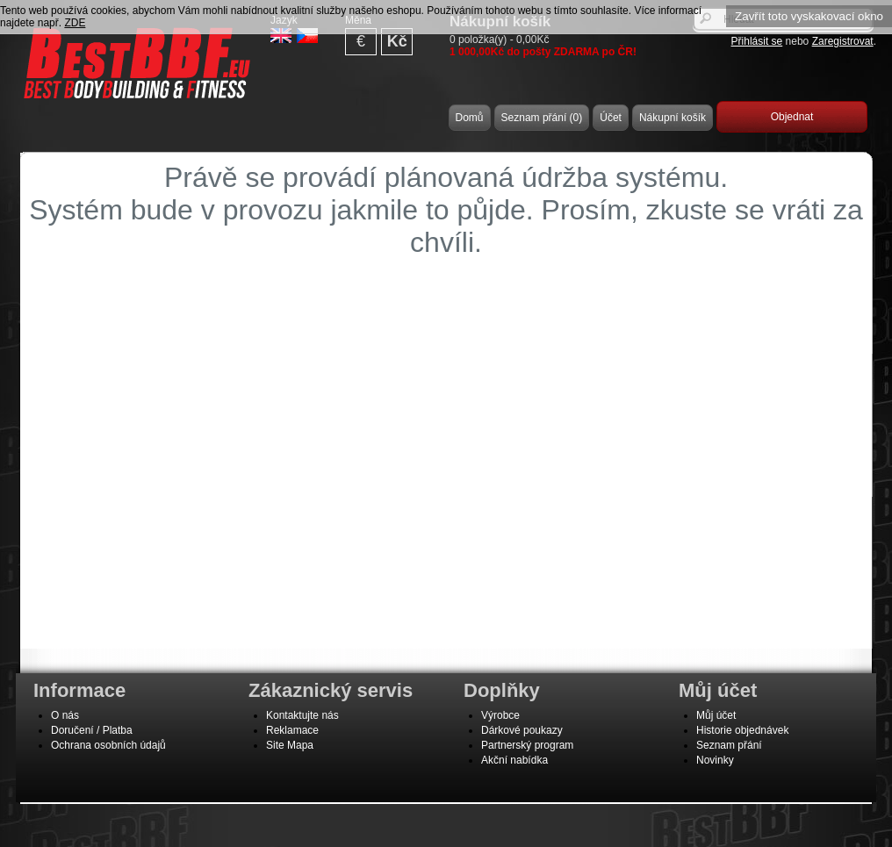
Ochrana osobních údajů (108, 745)
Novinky (715, 760)
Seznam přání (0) (542, 117)
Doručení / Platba (92, 730)
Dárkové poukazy (522, 730)
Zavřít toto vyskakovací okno (809, 16)
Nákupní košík (672, 117)
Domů (470, 117)
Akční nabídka (514, 760)
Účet (611, 117)
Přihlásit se (757, 41)
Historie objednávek (742, 730)
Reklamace (292, 730)
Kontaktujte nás (302, 715)
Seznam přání (729, 745)
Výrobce (500, 715)
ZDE (74, 23)
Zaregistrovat (843, 41)
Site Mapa (289, 745)
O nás (65, 715)
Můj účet (716, 715)
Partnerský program (527, 745)
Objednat (792, 117)
